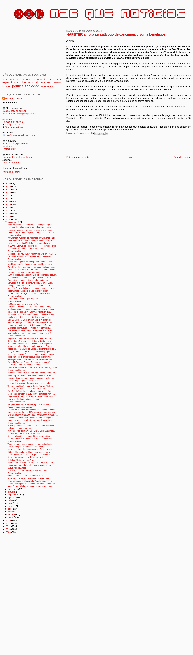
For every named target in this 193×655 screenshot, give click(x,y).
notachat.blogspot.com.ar (15, 143)
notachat (57, 83)
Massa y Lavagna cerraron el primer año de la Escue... (31, 262)
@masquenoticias (14, 127)
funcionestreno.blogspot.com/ (17, 157)
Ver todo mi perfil (11, 172)
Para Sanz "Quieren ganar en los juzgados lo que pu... (31, 267)
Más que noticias (13, 98)
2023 (8, 192)
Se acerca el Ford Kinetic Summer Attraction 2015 (29, 312)
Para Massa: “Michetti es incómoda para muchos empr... (32, 238)
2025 (8, 186)
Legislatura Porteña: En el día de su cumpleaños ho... (30, 396)
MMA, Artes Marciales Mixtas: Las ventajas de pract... (30, 225)
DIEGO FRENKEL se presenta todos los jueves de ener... (32, 246)
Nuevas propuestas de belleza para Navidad (26, 457)
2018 (8, 207)
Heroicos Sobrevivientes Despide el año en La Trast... (30, 449)
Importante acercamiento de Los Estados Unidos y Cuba (32, 367)
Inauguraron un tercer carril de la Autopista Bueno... (29, 325)
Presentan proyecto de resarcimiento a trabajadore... (30, 344)
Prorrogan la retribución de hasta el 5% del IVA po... (29, 243)
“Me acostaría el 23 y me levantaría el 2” (25, 476)
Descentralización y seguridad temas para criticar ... (30, 436)
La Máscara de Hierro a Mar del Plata (23, 304)
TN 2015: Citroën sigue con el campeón (24, 365)
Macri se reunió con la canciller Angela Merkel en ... (29, 481)
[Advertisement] (118, 146)
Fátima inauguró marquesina (19, 407)
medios (45, 82)
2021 (8, 198)
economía (40, 79)
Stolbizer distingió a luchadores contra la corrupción (29, 322)
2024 (8, 189)
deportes (27, 79)
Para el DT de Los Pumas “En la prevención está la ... (30, 362)
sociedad (32, 86)
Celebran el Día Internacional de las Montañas (27, 471)
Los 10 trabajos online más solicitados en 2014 (27, 447)
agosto (11, 497)
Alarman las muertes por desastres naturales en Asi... (30, 333)
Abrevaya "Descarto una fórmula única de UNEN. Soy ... (31, 315)
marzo (11, 512)
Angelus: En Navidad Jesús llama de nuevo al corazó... (31, 288)
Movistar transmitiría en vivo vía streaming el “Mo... (29, 230)
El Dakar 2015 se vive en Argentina (22, 460)
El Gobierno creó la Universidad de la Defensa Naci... (30, 439)
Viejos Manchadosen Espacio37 (21, 428)
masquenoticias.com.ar (14, 111)
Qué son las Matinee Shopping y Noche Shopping (29, 383)
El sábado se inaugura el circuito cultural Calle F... (29, 328)
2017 (8, 210)
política (18, 86)
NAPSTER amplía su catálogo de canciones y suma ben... (32, 415)
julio (10, 500)
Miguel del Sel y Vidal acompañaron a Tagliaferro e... (30, 346)
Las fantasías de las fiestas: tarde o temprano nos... (30, 317)
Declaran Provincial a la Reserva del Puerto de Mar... (30, 389)
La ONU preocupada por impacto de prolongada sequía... (32, 275)
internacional (30, 82)
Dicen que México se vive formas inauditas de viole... (30, 420)
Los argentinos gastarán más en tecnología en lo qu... (30, 378)
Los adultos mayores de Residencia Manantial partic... (31, 418)
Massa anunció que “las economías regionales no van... (31, 354)
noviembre (13, 489)
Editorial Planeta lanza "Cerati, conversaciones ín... (29, 452)
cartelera (14, 79)
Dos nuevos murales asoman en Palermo (25, 249)
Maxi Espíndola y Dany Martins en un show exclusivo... (31, 426)
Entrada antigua (182, 157)
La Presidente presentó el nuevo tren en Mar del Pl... (30, 330)
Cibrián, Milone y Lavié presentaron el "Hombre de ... (30, 320)
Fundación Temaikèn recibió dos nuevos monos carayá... (32, 412)
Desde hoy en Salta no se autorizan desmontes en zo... (31, 349)
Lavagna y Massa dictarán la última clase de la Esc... (30, 286)
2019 (8, 204)
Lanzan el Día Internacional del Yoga (23, 399)
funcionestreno (11, 162)
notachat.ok (10, 149)
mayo (11, 506)
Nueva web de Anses (16, 468)
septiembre (13, 495)
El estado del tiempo (16, 235)
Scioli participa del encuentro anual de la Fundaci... (29, 478)
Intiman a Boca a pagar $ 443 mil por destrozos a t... (30, 293)
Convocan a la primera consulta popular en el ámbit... (30, 283)
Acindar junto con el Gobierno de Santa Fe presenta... (30, 463)
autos (4, 79)
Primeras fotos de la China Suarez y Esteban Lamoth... (31, 431)
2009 (8, 532)
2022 (8, 195)
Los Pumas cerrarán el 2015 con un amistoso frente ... (31, 394)
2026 (8, 183)
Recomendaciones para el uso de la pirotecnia (27, 291)
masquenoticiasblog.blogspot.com (19, 113)
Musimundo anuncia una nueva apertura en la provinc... (31, 309)
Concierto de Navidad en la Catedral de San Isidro (29, 341)
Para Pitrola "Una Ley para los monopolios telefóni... (30, 391)
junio (10, 503)
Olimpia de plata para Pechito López (23, 381)
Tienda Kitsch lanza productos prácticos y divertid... (29, 455)
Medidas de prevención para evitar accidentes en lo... (30, 264)
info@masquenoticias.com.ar (20, 135)
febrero (11, 514)
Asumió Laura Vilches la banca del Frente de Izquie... (30, 486)
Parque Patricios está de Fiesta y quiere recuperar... (30, 404)
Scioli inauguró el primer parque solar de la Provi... (29, 357)
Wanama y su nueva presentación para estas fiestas (30, 444)
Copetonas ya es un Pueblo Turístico (23, 433)
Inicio (131, 157)
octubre (12, 492)
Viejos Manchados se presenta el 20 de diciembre (29, 338)
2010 (8, 529)
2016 (8, 213)
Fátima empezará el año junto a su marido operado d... (31, 233)
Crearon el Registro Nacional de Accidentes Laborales (31, 484)
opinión (6, 86)
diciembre (13, 222)
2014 (8, 219)
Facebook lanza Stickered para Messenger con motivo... (31, 270)
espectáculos (10, 82)
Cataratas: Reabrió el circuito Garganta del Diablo (29, 256)
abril (10, 509)
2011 (8, 526)
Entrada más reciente (77, 157)
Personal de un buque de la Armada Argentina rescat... (31, 227)
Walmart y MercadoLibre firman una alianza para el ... (30, 375)
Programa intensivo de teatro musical (23, 272)
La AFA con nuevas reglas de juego (22, 299)
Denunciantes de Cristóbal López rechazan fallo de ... (30, 278)
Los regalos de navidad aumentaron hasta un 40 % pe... (31, 254)
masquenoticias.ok (13, 121)
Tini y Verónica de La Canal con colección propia (28, 352)
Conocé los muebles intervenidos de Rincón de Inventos (31, 410)
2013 (8, 520)
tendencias (47, 86)
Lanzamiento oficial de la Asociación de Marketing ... (30, 307)
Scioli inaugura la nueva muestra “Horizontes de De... (30, 241)
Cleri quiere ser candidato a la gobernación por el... (29, 280)
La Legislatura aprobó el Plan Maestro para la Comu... (31, 465)
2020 (8, 201)
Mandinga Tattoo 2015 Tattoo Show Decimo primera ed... (32, 373)
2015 (8, 216)
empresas (55, 79)
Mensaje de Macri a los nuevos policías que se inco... (30, 359)
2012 (8, 523)
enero (11, 517)
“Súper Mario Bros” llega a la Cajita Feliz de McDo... (30, 386)
